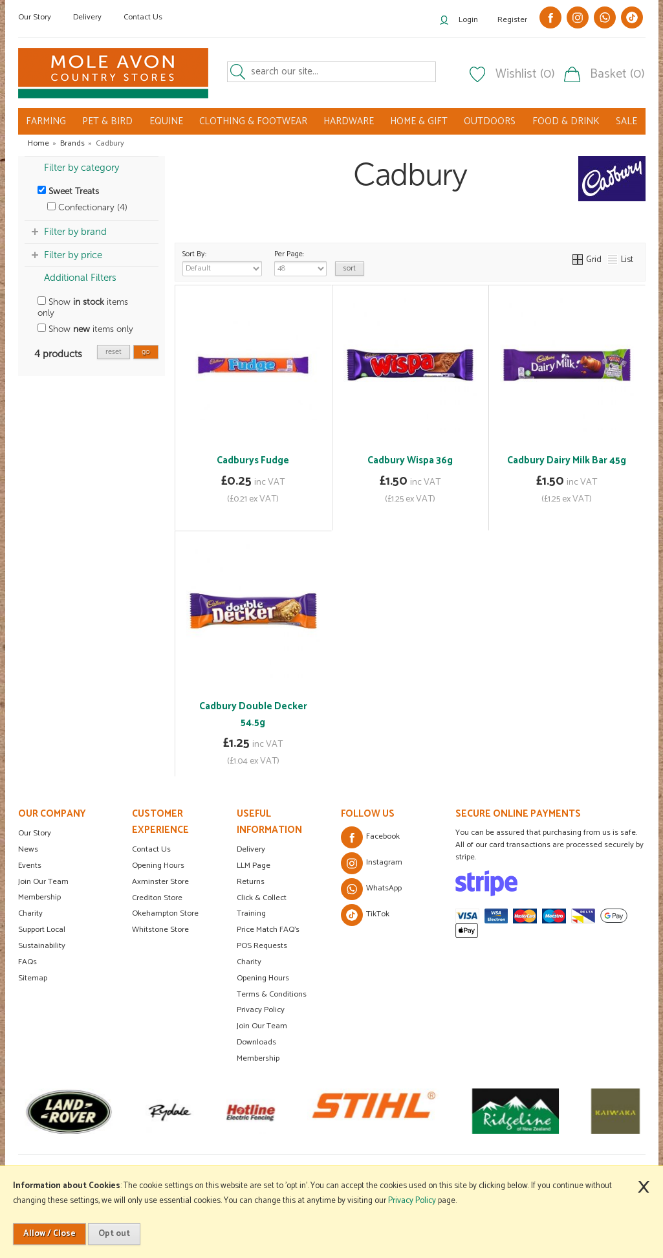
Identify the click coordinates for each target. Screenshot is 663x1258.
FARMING (46, 121)
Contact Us (143, 17)
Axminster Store (160, 881)
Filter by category (81, 167)
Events (29, 865)
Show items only (83, 307)
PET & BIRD (107, 121)
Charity (30, 913)
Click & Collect (262, 898)
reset (113, 352)
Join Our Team (43, 881)
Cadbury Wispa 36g (410, 460)
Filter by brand (75, 231)
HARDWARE (348, 121)
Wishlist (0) (525, 74)
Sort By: (222, 262)
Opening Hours (158, 865)
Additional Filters (80, 277)
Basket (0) (617, 74)
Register (512, 20)
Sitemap (32, 978)
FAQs (27, 962)
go (146, 352)
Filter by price (73, 255)
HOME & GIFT (419, 121)
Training (251, 913)
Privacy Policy (261, 1010)
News (28, 849)
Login (468, 20)
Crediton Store (157, 898)
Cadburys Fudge (253, 460)
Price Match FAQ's (268, 929)
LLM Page (253, 865)
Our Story (34, 17)
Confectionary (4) (87, 207)
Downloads (256, 1042)
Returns (251, 881)
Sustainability (41, 946)
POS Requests (262, 946)
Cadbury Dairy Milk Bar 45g (566, 460)
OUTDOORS (490, 121)
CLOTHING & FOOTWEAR (253, 121)
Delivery (87, 17)
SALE (626, 121)
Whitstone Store (160, 929)
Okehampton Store (165, 913)
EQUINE (166, 121)
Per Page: (300, 262)
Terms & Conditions (272, 994)
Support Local (41, 929)
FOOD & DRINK (566, 121)
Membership (39, 897)
